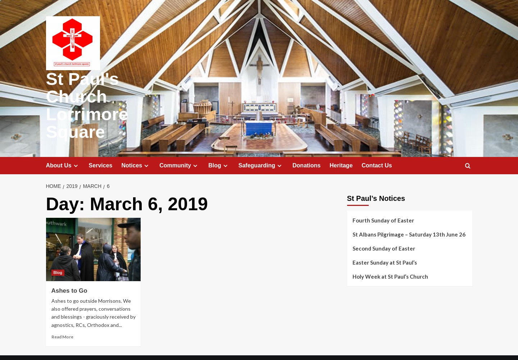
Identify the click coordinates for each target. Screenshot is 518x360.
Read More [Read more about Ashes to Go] (62, 318)
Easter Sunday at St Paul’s (385, 243)
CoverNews (309, 348)
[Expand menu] (76, 147)
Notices (135, 147)
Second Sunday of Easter (384, 229)
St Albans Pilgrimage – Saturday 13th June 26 (409, 215)
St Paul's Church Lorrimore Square (114, 96)
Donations (306, 147)
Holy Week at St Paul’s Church (390, 258)
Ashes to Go (69, 272)
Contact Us (377, 147)
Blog (219, 147)
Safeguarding (260, 147)
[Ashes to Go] (93, 230)
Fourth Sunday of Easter (383, 201)
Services (101, 147)
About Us (63, 147)
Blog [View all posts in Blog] (58, 254)
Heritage (341, 147)
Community (179, 147)
